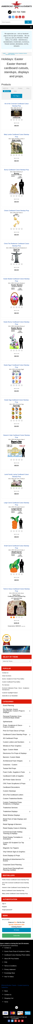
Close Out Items (6, 676)
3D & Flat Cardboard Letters (13, 795)
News (6, 991)
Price (27, 88)
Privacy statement (9, 969)
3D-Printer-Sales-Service (12, 780)
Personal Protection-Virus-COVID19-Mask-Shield (12, 717)
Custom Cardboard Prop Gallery (11, 682)
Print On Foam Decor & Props (13, 731)
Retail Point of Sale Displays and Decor (14, 819)
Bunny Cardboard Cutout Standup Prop (16, 169)
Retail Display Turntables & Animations (12, 838)
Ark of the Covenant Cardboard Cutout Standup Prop (15, 883)
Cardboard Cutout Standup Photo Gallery (17, 955)
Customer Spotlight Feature (10, 692)
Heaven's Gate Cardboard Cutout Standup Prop (15, 887)
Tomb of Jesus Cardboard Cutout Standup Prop (15, 879)
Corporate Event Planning (12, 865)
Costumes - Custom (10, 765)
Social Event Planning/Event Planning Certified (13, 869)
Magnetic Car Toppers (11, 848)
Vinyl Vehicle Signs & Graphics (14, 852)
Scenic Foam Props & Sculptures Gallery (17, 951)
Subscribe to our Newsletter (10, 695)
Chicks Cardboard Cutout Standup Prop (16, 210)
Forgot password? (7, 909)
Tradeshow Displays (10, 811)
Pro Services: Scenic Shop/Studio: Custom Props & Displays (13, 710)
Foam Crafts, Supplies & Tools (14, 772)
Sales (15, 91)
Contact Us (5, 672)
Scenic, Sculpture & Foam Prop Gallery (13, 679)
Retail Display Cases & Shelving (14, 828)
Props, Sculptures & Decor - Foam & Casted (13, 726)
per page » (16, 96)
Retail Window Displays (11, 815)
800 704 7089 (16, 12)
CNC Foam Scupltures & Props (14, 783)
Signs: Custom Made (10, 749)
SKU (12, 88)
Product (20, 88)
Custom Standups (9, 791)
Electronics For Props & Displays (15, 753)
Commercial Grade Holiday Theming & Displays (12, 832)
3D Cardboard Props (10, 738)
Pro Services (5, 685)
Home (4, 53)
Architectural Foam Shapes (13, 761)
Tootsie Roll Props (9, 768)
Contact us (7, 947)
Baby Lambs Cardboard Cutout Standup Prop (15, 893)
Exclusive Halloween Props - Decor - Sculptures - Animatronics (16, 688)
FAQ (5, 962)
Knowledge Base (9, 973)
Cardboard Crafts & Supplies (13, 776)
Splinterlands (7, 722)
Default (7, 91)
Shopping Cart (8, 998)
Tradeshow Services (10, 808)
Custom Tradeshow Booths (12, 798)
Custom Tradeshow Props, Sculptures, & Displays (12, 803)
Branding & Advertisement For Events (14, 860)
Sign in (4, 903)
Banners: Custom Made (11, 757)
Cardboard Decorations (11, 787)
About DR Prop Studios (11, 958)
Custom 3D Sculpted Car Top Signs (13, 843)
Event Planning (8, 705)
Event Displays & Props (11, 855)
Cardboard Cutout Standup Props (17, 53)
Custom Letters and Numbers (13, 742)
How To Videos (9, 976)
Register (4, 906)
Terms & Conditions (10, 966)
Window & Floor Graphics (12, 746)
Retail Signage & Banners (12, 824)
